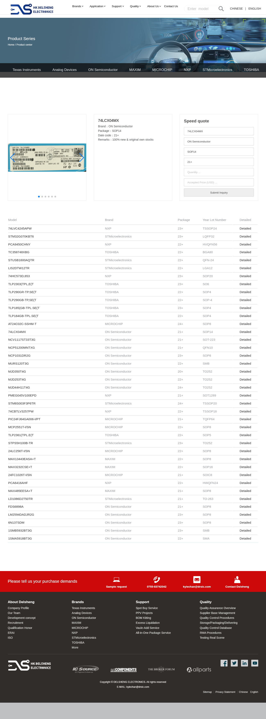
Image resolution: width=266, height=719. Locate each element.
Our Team (14, 613)
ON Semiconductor (103, 70)
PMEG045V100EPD (22, 395)
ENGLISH (254, 8)
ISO (10, 637)
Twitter (234, 663)
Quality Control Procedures (217, 617)
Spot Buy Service (147, 608)
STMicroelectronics (217, 70)
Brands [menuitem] (76, 6)
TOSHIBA (251, 70)
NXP (187, 70)
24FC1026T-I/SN (20, 475)
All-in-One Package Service (153, 632)
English (254, 692)
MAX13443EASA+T (22, 459)
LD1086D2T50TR (20, 499)
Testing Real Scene (212, 637)
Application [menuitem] (96, 6)
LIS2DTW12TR (18, 268)
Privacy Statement (225, 692)
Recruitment (15, 622)
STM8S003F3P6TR (21, 403)
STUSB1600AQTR (21, 260)
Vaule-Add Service (147, 627)
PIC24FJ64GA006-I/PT (24, 419)
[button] (39, 196)
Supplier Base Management (217, 613)
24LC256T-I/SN (19, 451)
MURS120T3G (18, 363)
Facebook (224, 663)
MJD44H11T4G (19, 387)
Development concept (21, 617)
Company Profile (18, 608)
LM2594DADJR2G (21, 514)
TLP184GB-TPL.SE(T (23, 316)
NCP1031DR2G (19, 355)
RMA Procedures (211, 632)
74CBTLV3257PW (21, 411)
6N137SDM (16, 522)
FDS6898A (16, 506)
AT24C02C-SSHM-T (22, 324)
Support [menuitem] (117, 6)
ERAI (11, 632)
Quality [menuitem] (134, 6)
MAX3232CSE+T (20, 467)
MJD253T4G (17, 379)
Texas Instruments (26, 70)
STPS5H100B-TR (20, 443)
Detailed (245, 228)
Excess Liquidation (148, 622)
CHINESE (236, 8)
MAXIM (135, 70)
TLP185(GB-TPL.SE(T (24, 308)
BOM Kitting (143, 617)
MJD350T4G (17, 371)
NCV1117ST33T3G (21, 339)
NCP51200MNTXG (21, 347)
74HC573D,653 (19, 276)
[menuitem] (171, 6)
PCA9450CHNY (19, 244)
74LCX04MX (17, 332)
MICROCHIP (162, 70)
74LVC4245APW (20, 228)
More (75, 647)
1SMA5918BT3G (20, 538)
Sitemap (207, 692)
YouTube (254, 663)
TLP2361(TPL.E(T (21, 435)
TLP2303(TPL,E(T (21, 284)
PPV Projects (144, 613)
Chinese (243, 692)
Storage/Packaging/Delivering (219, 622)
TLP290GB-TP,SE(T (22, 300)
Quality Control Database (216, 627)
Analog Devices (64, 70)
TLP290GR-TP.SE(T (22, 292)
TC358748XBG (18, 252)
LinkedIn (244, 663)
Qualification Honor (20, 627)
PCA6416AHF (18, 483)
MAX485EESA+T (20, 491)
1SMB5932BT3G (20, 530)
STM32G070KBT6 (21, 236)
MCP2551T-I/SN (20, 427)
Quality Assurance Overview (218, 608)
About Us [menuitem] (153, 6)
